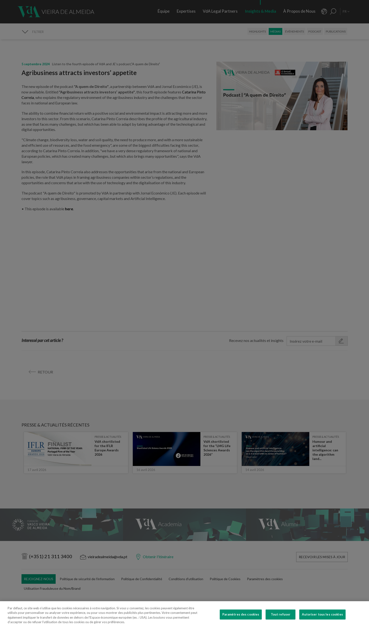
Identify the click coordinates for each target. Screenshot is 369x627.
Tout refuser (281, 614)
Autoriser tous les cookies (322, 614)
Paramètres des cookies (240, 614)
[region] (184, 614)
